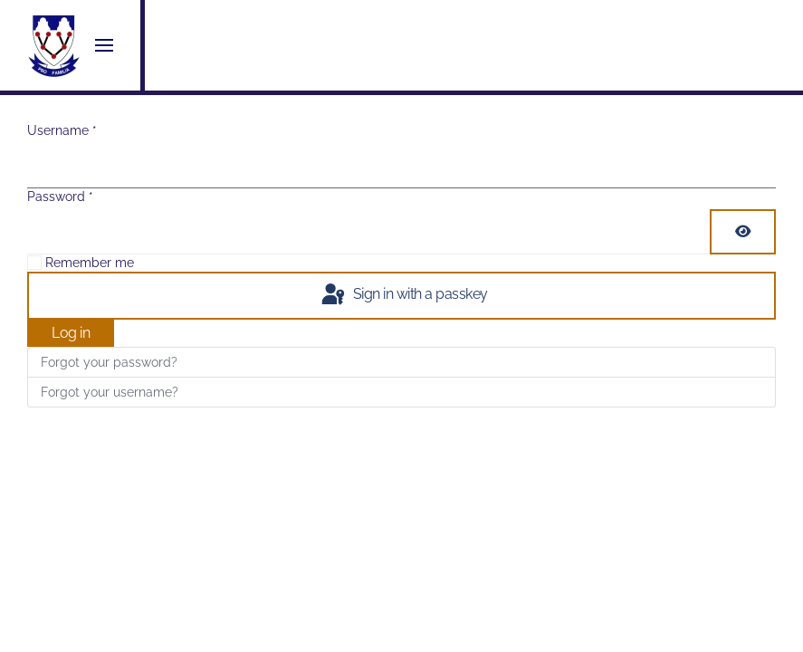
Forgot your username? (109, 392)
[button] (104, 45)
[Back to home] (54, 45)
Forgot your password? (109, 362)
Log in (71, 332)
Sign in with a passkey (403, 295)
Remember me (89, 262)
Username (62, 130)
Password (60, 196)
